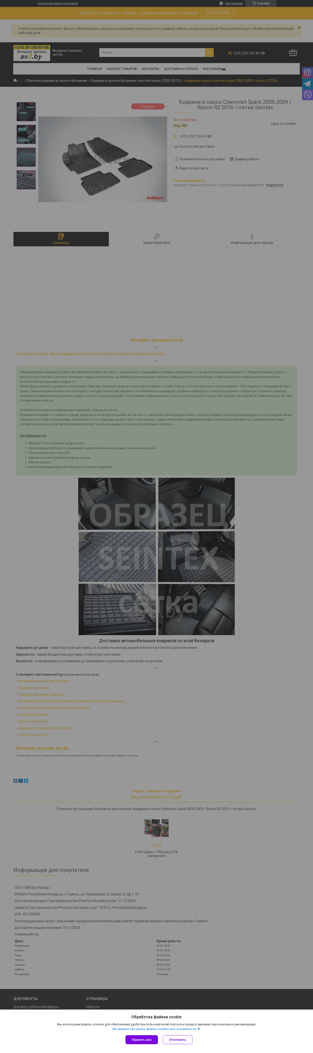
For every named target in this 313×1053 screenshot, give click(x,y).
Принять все (142, 1040)
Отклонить (177, 1040)
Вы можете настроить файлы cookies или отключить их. (154, 1029)
